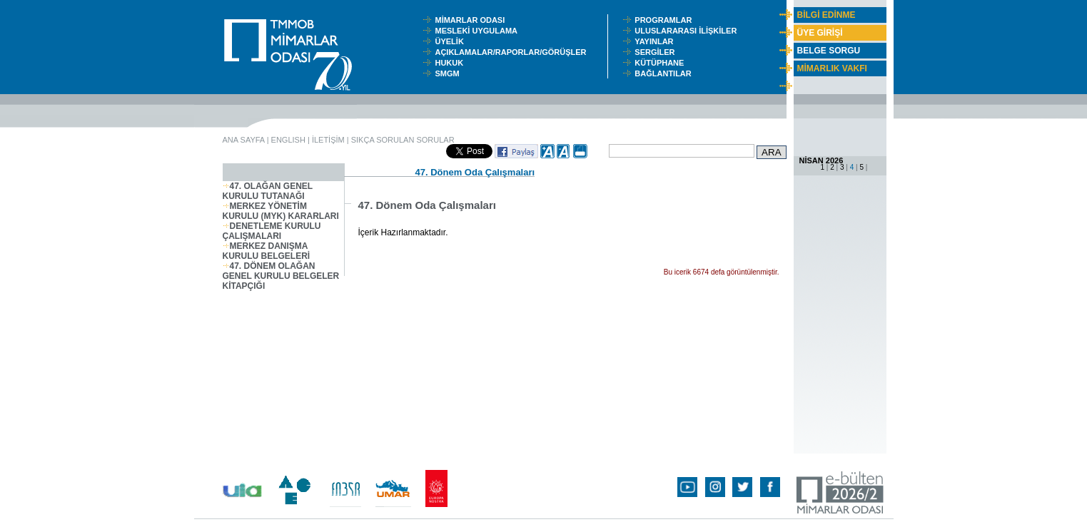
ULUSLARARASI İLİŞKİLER (688, 30)
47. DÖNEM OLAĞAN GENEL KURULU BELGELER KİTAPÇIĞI (281, 276)
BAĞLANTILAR (665, 73)
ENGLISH (288, 139)
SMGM (449, 73)
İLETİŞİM (328, 139)
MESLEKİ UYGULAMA (479, 30)
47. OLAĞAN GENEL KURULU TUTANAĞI (268, 191)
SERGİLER (656, 52)
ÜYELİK (451, 41)
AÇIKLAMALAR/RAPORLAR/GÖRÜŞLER (513, 52)
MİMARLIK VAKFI (832, 68)
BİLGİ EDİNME (826, 15)
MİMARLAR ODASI (473, 20)
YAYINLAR (655, 41)
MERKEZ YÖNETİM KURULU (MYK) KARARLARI (281, 211)
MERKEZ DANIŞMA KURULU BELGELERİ (266, 251)
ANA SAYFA (244, 139)
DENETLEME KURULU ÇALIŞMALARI (272, 231)
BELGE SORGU (829, 51)
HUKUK (451, 62)
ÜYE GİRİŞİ (820, 33)
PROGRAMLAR (666, 20)
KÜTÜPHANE (662, 62)
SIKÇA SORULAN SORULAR (403, 139)
